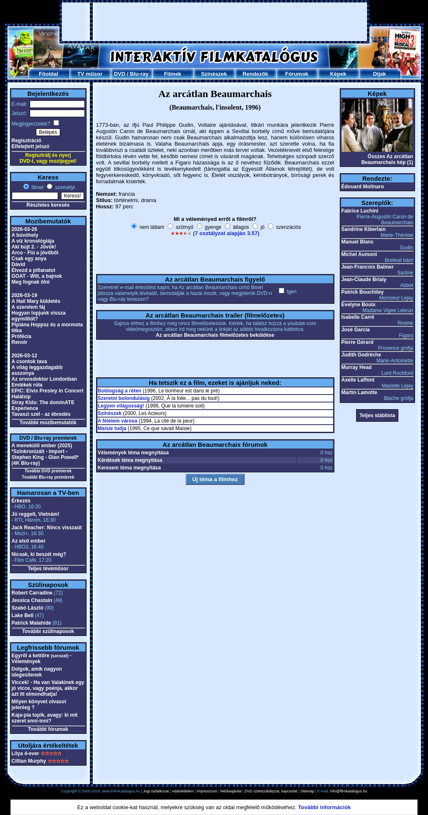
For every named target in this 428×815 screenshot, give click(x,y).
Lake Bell (23, 615)
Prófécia (21, 336)
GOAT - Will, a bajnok (37, 276)
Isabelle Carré (357, 317)
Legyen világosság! (121, 406)
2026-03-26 (24, 229)
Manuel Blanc (357, 242)
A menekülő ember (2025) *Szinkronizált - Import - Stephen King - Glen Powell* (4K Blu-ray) (45, 454)
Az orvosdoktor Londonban (44, 379)
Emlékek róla (27, 385)
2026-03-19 (24, 295)
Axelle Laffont (357, 380)
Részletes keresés (47, 205)
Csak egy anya (29, 258)
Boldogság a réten (120, 391)
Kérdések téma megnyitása (130, 460)
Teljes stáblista (377, 415)
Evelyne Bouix (358, 305)
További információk (324, 807)
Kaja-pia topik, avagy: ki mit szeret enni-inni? (45, 718)
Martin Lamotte (359, 392)
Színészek (214, 74)
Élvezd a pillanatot (34, 270)
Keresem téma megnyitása (129, 468)
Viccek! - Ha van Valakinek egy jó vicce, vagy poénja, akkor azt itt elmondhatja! (48, 688)
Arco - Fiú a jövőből (35, 253)
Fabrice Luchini (360, 211)
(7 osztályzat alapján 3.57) (226, 233)
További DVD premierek (48, 471)
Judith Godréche (361, 355)
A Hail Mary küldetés (36, 301)
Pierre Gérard (357, 342)
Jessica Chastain (32, 600)
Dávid (18, 264)
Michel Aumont (359, 254)
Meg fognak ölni (31, 282)
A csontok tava (29, 361)
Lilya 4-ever (25, 753)
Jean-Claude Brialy (364, 279)
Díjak (379, 74)
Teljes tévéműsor (48, 569)
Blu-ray (139, 74)
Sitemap (307, 791)
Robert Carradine (32, 593)
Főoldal (48, 74)
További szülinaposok (48, 631)
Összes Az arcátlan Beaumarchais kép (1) (387, 159)
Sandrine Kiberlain (363, 229)
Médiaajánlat (231, 791)
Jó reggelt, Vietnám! (35, 514)
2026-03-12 (24, 356)
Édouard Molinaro (362, 187)
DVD (119, 74)
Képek (338, 74)
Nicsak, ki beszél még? (39, 554)
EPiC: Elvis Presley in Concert (48, 391)
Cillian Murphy (29, 761)
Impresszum (207, 791)
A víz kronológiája (33, 241)
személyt (64, 187)
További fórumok (48, 729)
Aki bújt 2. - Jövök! (34, 247)
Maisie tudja (112, 428)
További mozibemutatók (48, 422)
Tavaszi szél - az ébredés (41, 414)
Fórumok (296, 74)
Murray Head (356, 367)
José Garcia (355, 330)
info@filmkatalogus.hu (348, 791)
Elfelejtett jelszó (31, 146)
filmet (36, 187)
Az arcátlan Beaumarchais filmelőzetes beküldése (215, 335)
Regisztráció (26, 141)
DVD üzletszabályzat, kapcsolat (271, 791)
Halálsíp (21, 397)
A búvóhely (25, 235)
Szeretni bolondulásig (124, 398)
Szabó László (27, 608)
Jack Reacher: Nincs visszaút (47, 528)
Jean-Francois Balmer (367, 267)
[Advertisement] (214, 22)
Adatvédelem (183, 791)
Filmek (172, 74)
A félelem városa (118, 421)
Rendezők (255, 74)
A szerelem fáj (28, 307)
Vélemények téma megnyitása (133, 453)
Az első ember (29, 541)
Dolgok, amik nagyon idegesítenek (37, 672)
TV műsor (89, 74)
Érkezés (21, 501)
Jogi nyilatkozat (156, 791)
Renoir (20, 342)
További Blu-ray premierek (48, 477)
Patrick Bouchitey (362, 292)
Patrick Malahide (31, 623)
